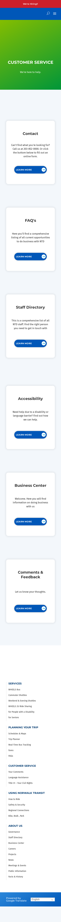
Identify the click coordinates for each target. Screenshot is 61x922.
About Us (15, 825)
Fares (11, 750)
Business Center (16, 843)
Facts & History (15, 876)
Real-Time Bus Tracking (19, 745)
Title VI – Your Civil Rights (20, 783)
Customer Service (22, 765)
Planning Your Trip (23, 727)
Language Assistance (18, 777)
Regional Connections (18, 810)
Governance (14, 832)
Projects (12, 854)
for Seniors (13, 717)
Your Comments (15, 772)
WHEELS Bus (14, 689)
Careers (12, 849)
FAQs (10, 756)
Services (15, 683)
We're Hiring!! (30, 4)
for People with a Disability (21, 712)
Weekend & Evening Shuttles (22, 700)
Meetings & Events (17, 865)
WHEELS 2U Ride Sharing (20, 706)
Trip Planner (14, 739)
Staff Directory (15, 837)
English (35, 899)
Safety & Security (16, 805)
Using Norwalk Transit (26, 792)
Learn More (24, 169)
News (11, 860)
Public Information (17, 871)
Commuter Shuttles (17, 695)
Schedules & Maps (17, 733)
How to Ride (14, 799)
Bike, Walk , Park (16, 816)
